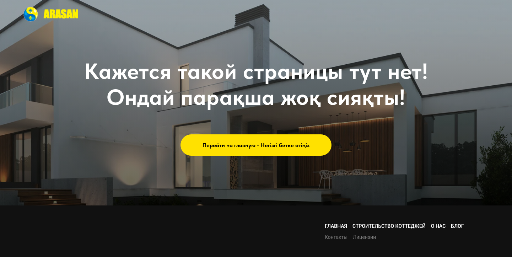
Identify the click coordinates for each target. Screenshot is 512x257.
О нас (438, 226)
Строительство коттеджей (389, 226)
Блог (457, 226)
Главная (336, 226)
